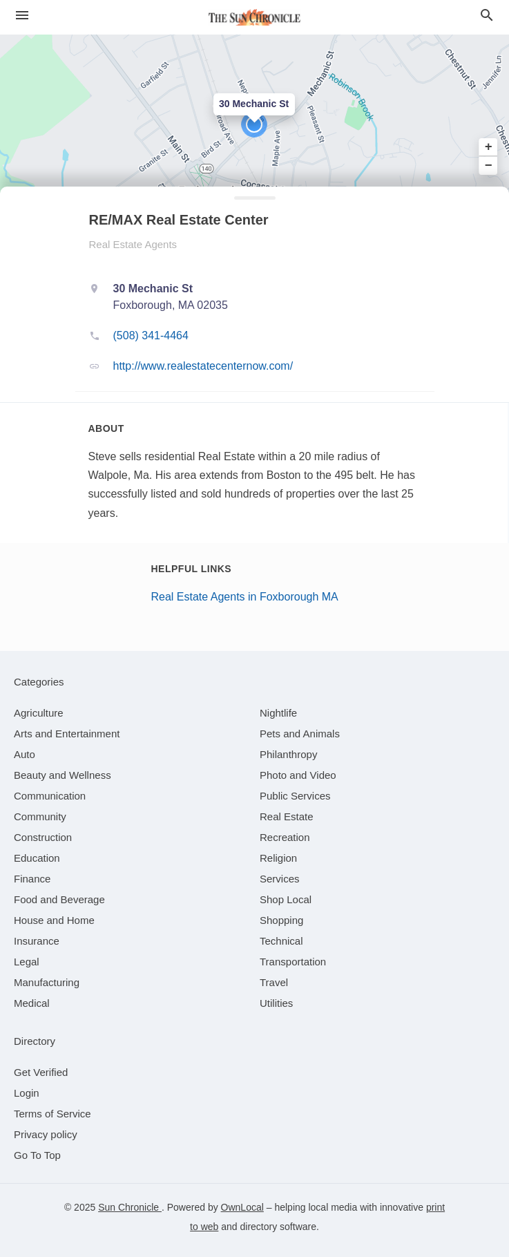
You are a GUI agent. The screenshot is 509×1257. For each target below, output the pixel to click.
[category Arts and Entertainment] (66, 733)
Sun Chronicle (130, 1207)
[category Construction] (43, 837)
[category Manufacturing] (46, 982)
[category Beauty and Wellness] (62, 775)
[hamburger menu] (22, 15)
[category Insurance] (36, 941)
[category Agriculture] (39, 713)
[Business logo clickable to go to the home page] (255, 17)
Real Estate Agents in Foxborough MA (244, 597)
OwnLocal (242, 1207)
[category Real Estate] (287, 816)
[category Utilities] (276, 1003)
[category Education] (37, 858)
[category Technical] (281, 941)
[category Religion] (278, 858)
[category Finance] (32, 879)
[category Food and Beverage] (59, 899)
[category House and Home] (54, 920)
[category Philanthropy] (288, 754)
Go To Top (37, 1155)
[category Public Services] (295, 796)
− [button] (488, 165)
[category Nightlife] (278, 713)
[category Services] (280, 879)
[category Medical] (32, 1003)
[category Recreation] (285, 837)
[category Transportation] (293, 961)
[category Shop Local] (285, 899)
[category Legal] (26, 961)
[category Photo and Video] (298, 775)
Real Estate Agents (133, 244)
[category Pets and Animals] (300, 733)
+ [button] (488, 147)
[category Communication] (50, 796)
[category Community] (40, 816)
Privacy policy (45, 1134)
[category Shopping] (281, 920)
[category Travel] (274, 982)
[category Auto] (24, 754)
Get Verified (41, 1072)
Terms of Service (52, 1113)
